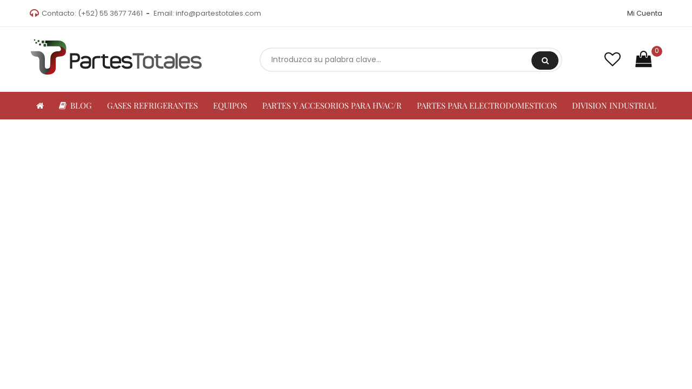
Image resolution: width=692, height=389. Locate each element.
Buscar (545, 60)
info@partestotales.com (218, 13)
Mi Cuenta (644, 13)
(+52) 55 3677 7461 (110, 13)
